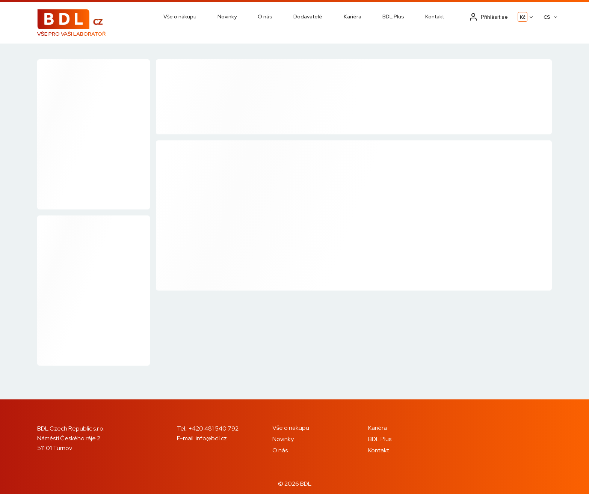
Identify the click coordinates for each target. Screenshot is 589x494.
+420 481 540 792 (214, 428)
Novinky (227, 16)
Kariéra (352, 16)
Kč (523, 17)
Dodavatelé (307, 16)
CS (547, 17)
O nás (265, 16)
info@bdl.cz (211, 438)
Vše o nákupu (179, 16)
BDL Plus (393, 16)
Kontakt (434, 16)
